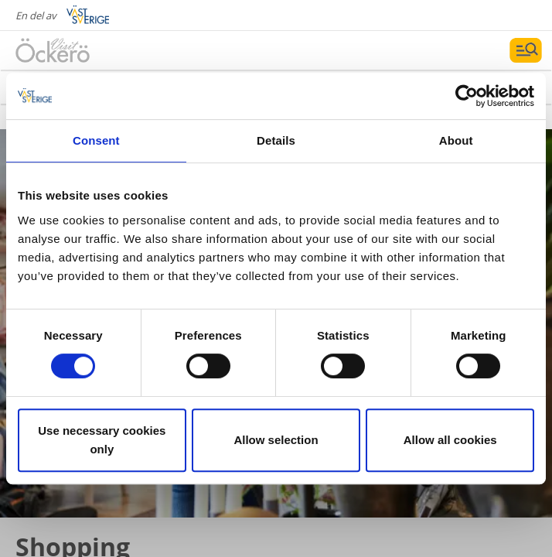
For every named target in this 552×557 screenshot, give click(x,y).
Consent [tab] (96, 140)
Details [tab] (276, 140)
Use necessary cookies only (101, 440)
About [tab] (456, 140)
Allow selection (275, 439)
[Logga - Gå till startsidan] (69, 50)
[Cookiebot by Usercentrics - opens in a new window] (466, 96)
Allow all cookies (450, 439)
